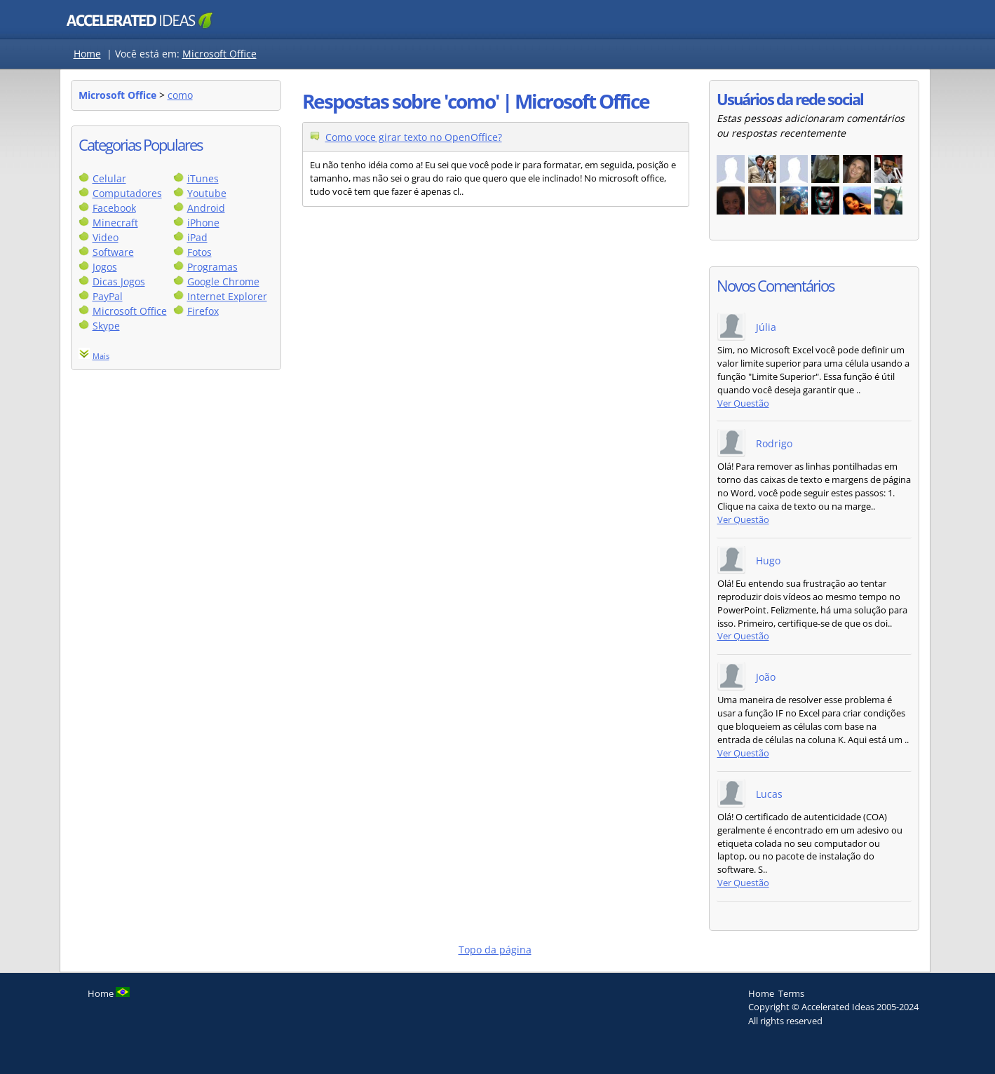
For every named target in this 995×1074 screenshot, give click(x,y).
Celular (109, 178)
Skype (106, 325)
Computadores (127, 193)
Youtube (206, 193)
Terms (791, 993)
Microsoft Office (219, 53)
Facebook (114, 208)
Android (206, 208)
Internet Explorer (227, 296)
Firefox (203, 311)
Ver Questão (743, 403)
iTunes (203, 178)
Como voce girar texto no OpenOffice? (413, 137)
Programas (212, 266)
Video (106, 237)
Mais (101, 356)
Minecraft (115, 222)
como (180, 95)
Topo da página (495, 949)
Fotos (199, 252)
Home (87, 53)
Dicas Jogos (119, 281)
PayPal (108, 296)
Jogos (105, 266)
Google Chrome (223, 281)
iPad (197, 237)
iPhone (203, 222)
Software (113, 252)
